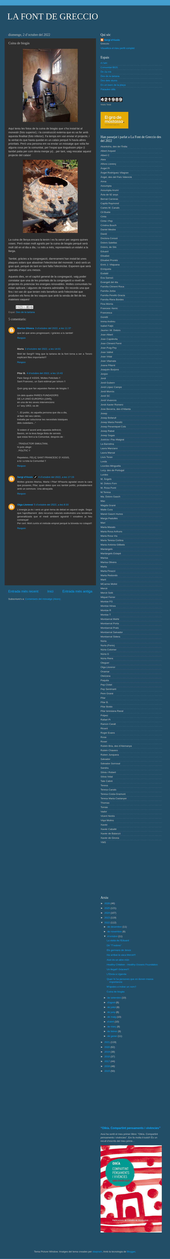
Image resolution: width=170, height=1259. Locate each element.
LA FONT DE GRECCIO (52, 16)
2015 (107, 1071)
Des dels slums (109, 80)
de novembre (114, 931)
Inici (50, 591)
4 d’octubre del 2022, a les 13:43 (45, 373)
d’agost (111, 1002)
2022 (107, 922)
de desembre (114, 926)
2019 (107, 1051)
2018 (107, 1056)
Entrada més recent (23, 591)
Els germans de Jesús (119, 950)
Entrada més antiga (77, 591)
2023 (107, 917)
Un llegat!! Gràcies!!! (118, 969)
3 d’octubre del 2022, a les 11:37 (53, 328)
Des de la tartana (25, 312)
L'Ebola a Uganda (116, 974)
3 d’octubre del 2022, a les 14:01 (43, 349)
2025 (107, 908)
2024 (107, 912)
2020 (107, 1047)
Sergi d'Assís (25, 477)
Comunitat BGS (109, 67)
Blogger (131, 1251)
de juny (111, 1012)
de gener (112, 1036)
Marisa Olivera (25, 328)
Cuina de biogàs (116, 991)
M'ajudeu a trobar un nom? (121, 986)
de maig (112, 1016)
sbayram (97, 1251)
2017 (107, 1061)
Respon (21, 338)
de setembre (114, 997)
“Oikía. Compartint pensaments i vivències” (130, 1128)
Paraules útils (108, 89)
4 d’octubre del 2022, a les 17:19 (56, 477)
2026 (107, 903)
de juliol (111, 1007)
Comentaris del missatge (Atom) (43, 599)
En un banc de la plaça (113, 85)
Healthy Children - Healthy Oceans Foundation (132, 964)
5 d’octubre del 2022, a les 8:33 (51, 504)
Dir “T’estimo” (114, 945)
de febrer (112, 1031)
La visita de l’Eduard (118, 940)
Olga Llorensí (25, 504)
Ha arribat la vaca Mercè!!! (121, 955)
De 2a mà (106, 71)
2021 (107, 1042)
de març (112, 1026)
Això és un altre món (118, 959)
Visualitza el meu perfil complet (118, 48)
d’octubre (112, 936)
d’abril (111, 1021)
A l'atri (104, 63)
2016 (107, 1066)
